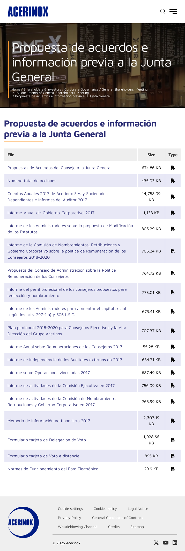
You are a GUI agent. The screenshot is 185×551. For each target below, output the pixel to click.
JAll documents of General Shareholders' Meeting (51, 92)
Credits (114, 526)
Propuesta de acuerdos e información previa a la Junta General (62, 96)
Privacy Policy (69, 517)
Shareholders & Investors (42, 89)
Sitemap (137, 526)
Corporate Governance (80, 89)
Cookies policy (105, 508)
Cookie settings (70, 508)
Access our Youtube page (166, 542)
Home (16, 89)
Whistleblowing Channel (77, 526)
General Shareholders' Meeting (124, 89)
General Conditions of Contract (117, 517)
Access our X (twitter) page (156, 542)
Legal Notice (138, 508)
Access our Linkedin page (175, 542)
